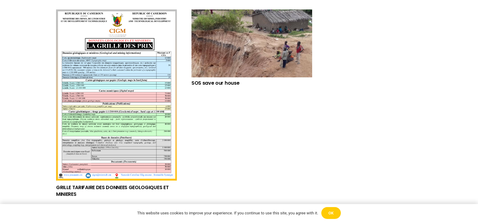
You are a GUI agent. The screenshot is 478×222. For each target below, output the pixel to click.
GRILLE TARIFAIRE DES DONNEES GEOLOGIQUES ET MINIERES (112, 191)
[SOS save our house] (251, 43)
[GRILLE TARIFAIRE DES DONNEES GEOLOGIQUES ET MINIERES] (116, 95)
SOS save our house (215, 82)
